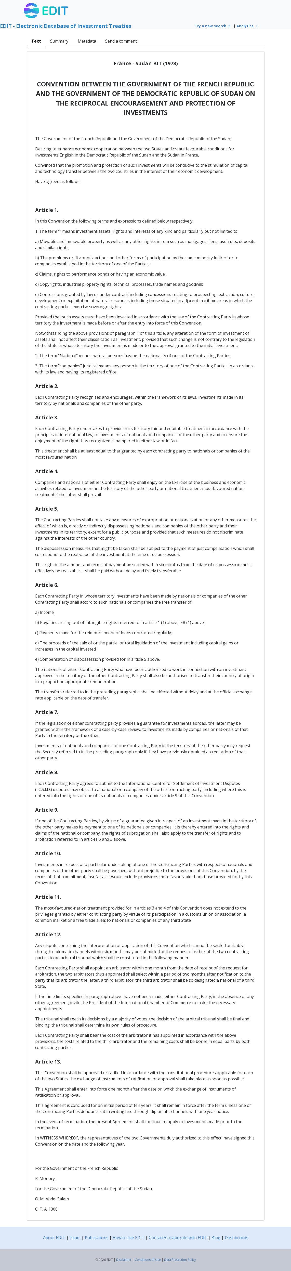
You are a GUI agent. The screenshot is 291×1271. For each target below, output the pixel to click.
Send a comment (121, 41)
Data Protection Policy (180, 1259)
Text (36, 41)
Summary (59, 41)
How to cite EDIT (128, 1237)
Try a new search (213, 25)
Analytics (247, 25)
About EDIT (54, 1237)
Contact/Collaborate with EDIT (178, 1237)
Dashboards (236, 1237)
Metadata (87, 41)
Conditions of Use (148, 1259)
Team (75, 1237)
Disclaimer (123, 1259)
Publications (96, 1237)
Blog (215, 1237)
